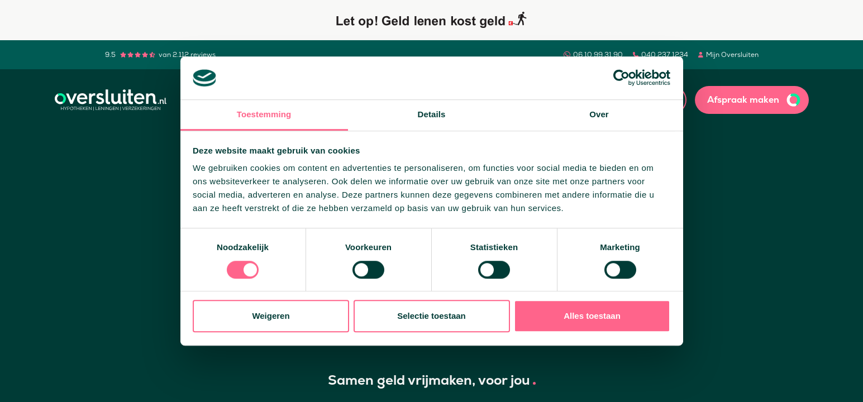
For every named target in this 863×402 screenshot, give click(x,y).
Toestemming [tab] (264, 114)
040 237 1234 (664, 54)
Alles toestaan (592, 315)
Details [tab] (432, 114)
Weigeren (270, 315)
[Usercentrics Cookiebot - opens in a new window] (621, 78)
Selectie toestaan (431, 315)
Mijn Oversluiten (732, 54)
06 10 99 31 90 (598, 54)
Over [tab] (599, 114)
